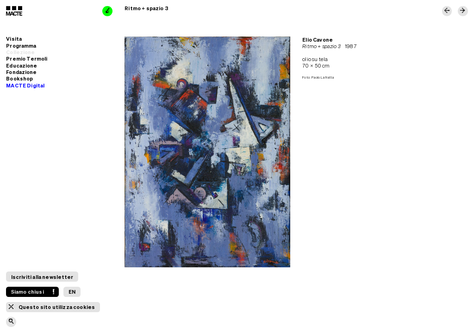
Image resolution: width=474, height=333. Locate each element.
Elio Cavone (317, 40)
